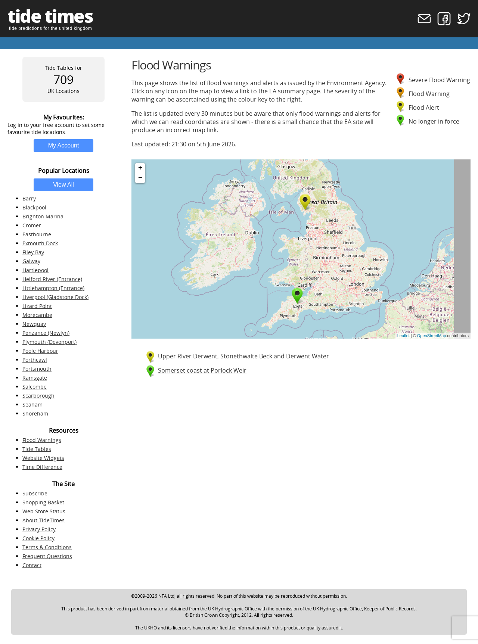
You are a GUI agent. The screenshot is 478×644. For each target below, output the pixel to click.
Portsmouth (37, 368)
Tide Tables (36, 448)
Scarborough (38, 395)
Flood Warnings (41, 440)
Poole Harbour (40, 350)
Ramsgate (34, 377)
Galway (31, 261)
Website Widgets (43, 457)
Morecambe (37, 314)
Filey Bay (33, 252)
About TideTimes (43, 520)
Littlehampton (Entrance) (53, 288)
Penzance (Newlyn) (45, 332)
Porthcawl (34, 359)
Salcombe (34, 386)
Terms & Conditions (47, 547)
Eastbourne (36, 234)
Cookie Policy (38, 538)
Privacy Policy (39, 529)
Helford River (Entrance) (52, 279)
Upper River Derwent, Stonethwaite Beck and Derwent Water (243, 356)
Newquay (34, 323)
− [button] (140, 178)
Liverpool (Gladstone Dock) (55, 297)
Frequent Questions (47, 556)
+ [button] (140, 168)
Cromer (31, 225)
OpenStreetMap (431, 335)
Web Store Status (43, 511)
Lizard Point (37, 305)
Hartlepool (35, 270)
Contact (31, 565)
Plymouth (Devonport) (49, 341)
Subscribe (34, 493)
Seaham (32, 404)
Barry (29, 198)
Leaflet (403, 335)
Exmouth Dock (40, 243)
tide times (50, 16)
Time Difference (42, 466)
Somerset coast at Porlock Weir (202, 370)
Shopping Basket (43, 502)
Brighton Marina (42, 216)
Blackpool (34, 207)
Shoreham (35, 413)
